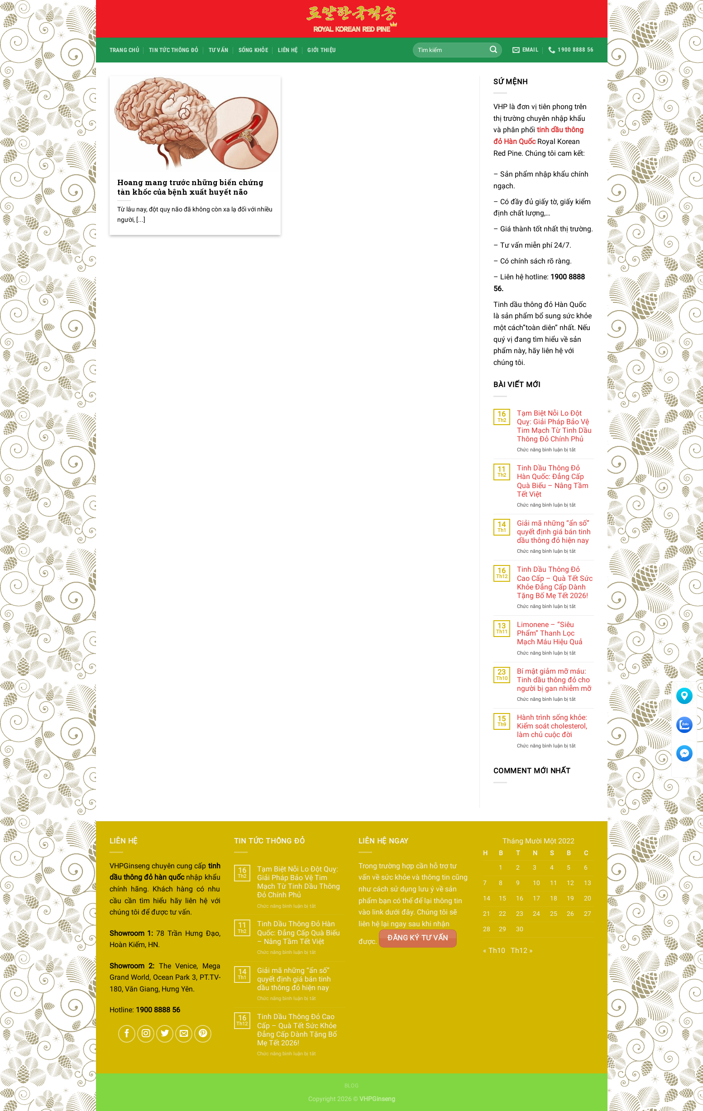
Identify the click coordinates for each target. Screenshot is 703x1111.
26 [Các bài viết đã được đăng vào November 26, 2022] (570, 914)
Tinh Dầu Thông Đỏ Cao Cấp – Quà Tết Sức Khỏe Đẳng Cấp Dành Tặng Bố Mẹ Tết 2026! (555, 582)
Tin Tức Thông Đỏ (173, 50)
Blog (351, 1085)
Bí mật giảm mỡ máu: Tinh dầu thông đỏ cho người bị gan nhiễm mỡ (554, 680)
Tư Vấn (219, 50)
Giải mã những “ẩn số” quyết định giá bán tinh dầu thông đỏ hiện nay (554, 532)
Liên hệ (287, 50)
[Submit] (493, 50)
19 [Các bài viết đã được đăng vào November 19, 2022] (570, 898)
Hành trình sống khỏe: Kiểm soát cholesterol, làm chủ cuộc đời (552, 726)
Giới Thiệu (321, 50)
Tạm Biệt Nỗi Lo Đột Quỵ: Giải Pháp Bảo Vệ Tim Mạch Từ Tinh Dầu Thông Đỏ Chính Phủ (554, 426)
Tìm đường (684, 699)
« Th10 (494, 950)
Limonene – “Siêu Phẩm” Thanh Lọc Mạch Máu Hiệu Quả (550, 633)
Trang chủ (124, 50)
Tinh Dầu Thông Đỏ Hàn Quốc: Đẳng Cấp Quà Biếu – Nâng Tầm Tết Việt (552, 481)
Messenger (684, 756)
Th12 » (522, 950)
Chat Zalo (684, 728)
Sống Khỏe (253, 50)
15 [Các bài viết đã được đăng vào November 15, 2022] (502, 898)
